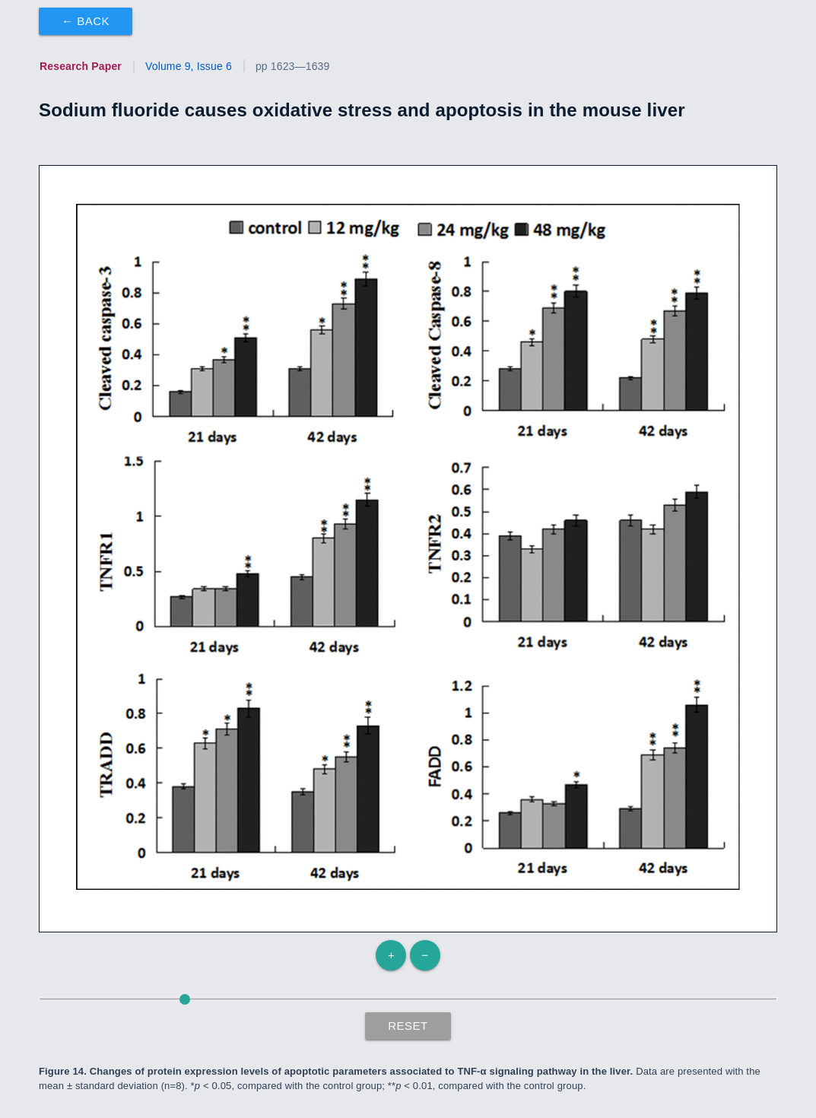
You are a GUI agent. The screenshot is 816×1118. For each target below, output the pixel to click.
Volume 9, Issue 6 (188, 66)
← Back (86, 20)
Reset (408, 1025)
